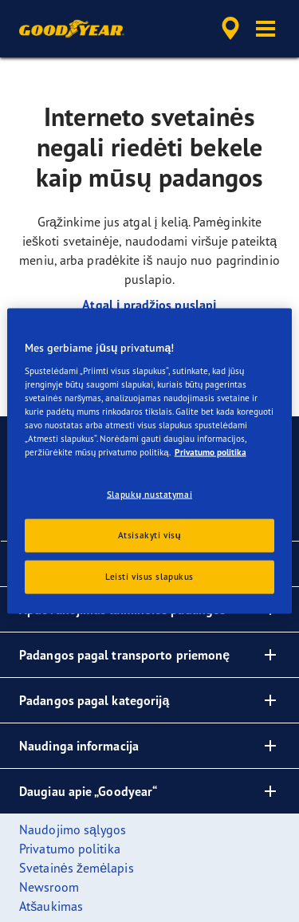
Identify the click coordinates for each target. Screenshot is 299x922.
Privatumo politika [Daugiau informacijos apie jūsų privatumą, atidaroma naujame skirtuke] (210, 452)
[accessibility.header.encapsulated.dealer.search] (230, 28)
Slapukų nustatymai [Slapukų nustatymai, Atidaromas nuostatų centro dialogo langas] (149, 494)
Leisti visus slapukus (149, 575)
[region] (149, 461)
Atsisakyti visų (150, 535)
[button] (265, 28)
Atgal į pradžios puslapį (149, 305)
